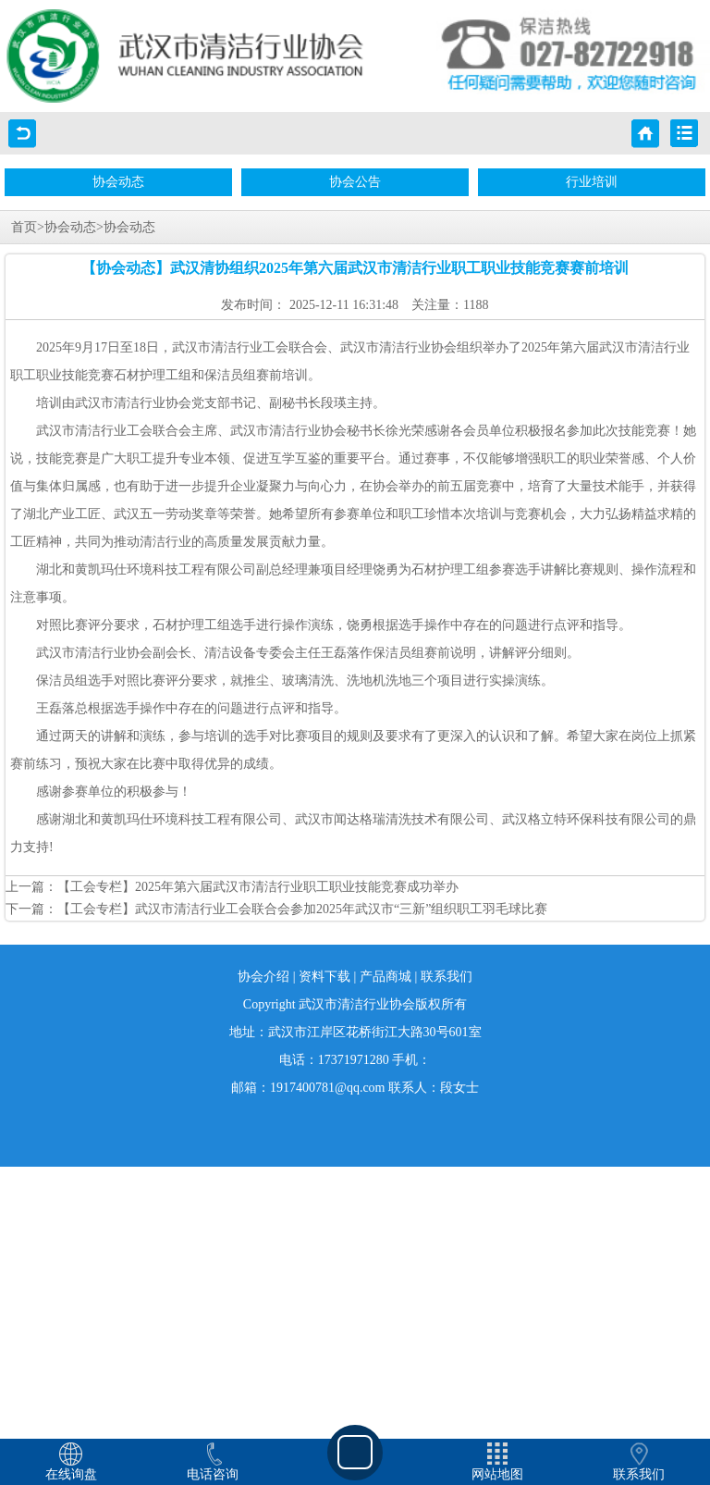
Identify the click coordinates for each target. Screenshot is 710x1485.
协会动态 (118, 182)
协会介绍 (263, 977)
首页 (24, 227)
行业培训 (592, 182)
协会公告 (355, 182)
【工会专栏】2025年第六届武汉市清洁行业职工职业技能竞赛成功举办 (258, 887)
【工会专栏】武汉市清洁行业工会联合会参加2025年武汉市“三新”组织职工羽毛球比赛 (302, 909)
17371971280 (353, 1060)
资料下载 (324, 977)
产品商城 (385, 977)
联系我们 (446, 977)
